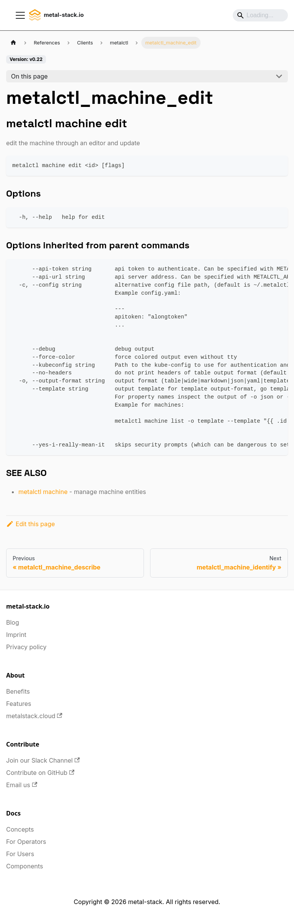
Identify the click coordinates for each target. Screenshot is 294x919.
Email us (21, 785)
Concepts (20, 829)
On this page (29, 76)
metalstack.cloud (34, 716)
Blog (12, 622)
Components (24, 866)
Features (18, 703)
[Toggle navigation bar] (20, 15)
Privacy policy (26, 647)
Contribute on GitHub (40, 772)
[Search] (260, 15)
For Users (20, 854)
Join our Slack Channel (43, 760)
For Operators (26, 841)
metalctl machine (43, 492)
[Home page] (13, 43)
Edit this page (30, 524)
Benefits (18, 691)
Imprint (16, 634)
